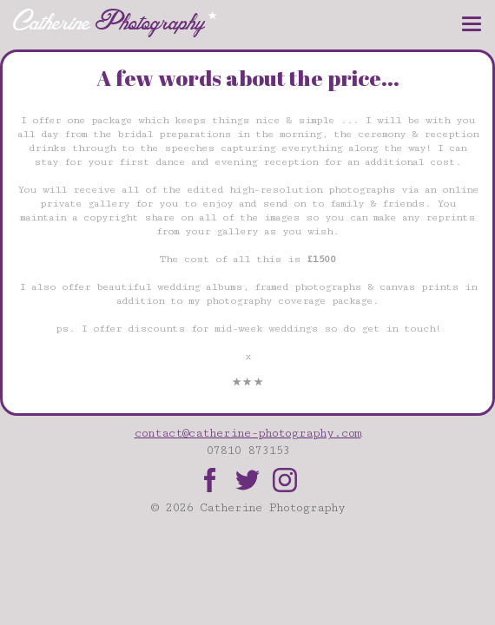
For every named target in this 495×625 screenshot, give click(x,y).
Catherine (115, 22)
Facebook (210, 480)
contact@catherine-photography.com (248, 433)
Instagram (285, 480)
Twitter (247, 480)
